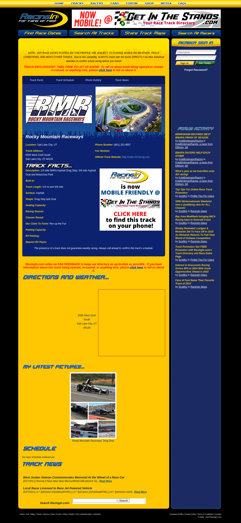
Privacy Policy (190, 514)
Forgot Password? (196, 69)
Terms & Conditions (206, 514)
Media (166, 4)
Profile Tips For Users (202, 196)
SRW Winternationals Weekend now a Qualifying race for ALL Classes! (193, 204)
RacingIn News (198, 211)
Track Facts (36, 80)
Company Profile (176, 514)
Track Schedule (65, 80)
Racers (97, 4)
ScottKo (183, 196)
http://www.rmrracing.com (136, 157)
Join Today (30, 514)
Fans (115, 4)
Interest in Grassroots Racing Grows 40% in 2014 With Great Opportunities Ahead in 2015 (193, 268)
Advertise (97, 514)
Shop (149, 4)
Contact (218, 514)
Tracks (77, 4)
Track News (122, 80)
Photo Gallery (93, 80)
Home (59, 4)
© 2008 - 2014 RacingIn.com (209, 517)
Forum (132, 4)
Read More (105, 481)
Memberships (86, 514)
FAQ (77, 514)
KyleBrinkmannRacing (191, 140)
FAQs (182, 4)
